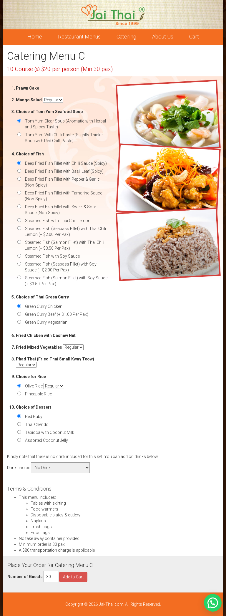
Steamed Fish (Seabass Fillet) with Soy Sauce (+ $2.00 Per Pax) (61, 267)
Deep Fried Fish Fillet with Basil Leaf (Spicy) (64, 171)
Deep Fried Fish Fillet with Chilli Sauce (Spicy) (66, 163)
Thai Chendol (37, 424)
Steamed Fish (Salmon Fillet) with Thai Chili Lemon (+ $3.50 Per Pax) (64, 245)
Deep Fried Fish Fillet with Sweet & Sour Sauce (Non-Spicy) (60, 209)
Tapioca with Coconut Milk (49, 432)
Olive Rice (34, 386)
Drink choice (18, 467)
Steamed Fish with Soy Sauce (52, 256)
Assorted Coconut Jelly (46, 440)
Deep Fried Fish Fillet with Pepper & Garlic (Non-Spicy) (62, 182)
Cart (194, 36)
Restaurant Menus (79, 36)
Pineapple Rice (38, 394)
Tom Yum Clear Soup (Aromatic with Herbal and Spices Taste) (65, 124)
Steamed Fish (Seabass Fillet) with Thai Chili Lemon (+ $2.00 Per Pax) (65, 231)
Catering (126, 36)
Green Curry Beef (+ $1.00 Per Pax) (56, 314)
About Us (162, 36)
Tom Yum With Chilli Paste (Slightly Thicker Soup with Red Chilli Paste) (64, 137)
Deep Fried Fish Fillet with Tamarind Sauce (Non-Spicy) (63, 196)
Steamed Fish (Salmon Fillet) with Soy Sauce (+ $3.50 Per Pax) (66, 281)
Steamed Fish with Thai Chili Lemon (57, 220)
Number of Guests (25, 576)
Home (34, 36)
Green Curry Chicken (43, 306)
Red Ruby (33, 416)
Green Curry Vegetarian (46, 322)
